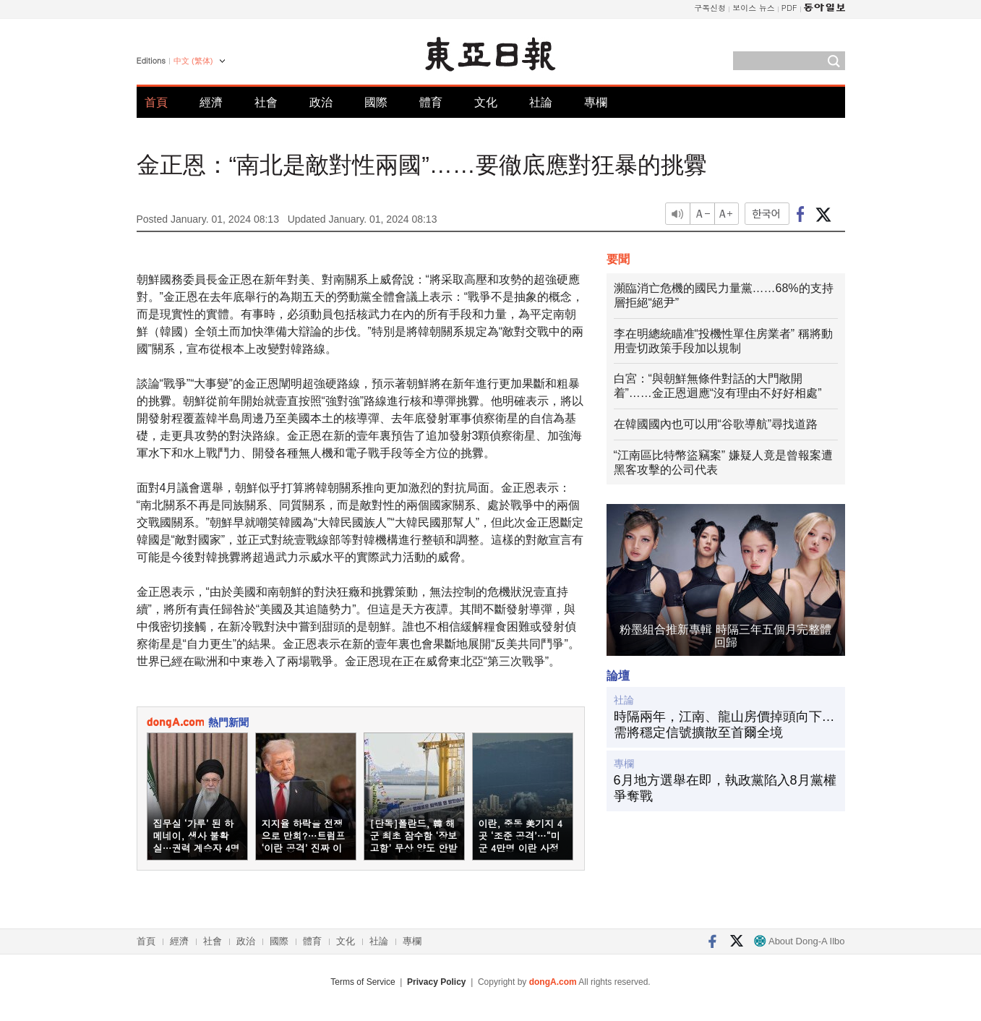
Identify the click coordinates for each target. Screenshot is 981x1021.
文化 (485, 102)
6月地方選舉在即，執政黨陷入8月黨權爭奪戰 (725, 788)
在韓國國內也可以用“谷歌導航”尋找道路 (716, 424)
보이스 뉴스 (753, 7)
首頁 (156, 102)
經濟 (211, 102)
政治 (321, 102)
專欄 (595, 102)
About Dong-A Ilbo (799, 941)
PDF (789, 7)
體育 (430, 102)
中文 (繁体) (193, 60)
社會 (266, 102)
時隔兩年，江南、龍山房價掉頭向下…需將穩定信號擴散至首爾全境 (724, 724)
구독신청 (710, 7)
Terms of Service (362, 982)
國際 (375, 102)
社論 (540, 102)
